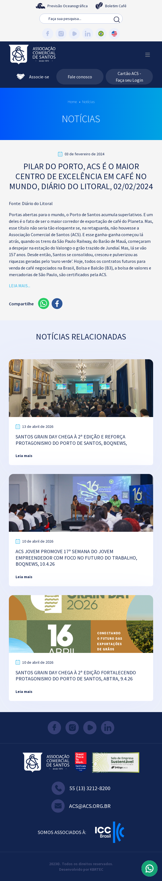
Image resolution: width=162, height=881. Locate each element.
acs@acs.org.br (81, 806)
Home (72, 101)
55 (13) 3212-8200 (81, 788)
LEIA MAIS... (19, 285)
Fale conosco (80, 76)
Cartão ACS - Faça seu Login (129, 77)
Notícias (88, 101)
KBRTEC (96, 869)
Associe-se (33, 77)
